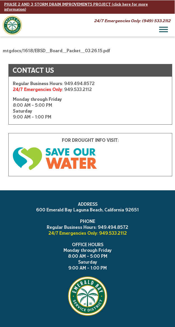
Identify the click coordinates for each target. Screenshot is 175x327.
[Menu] (163, 29)
